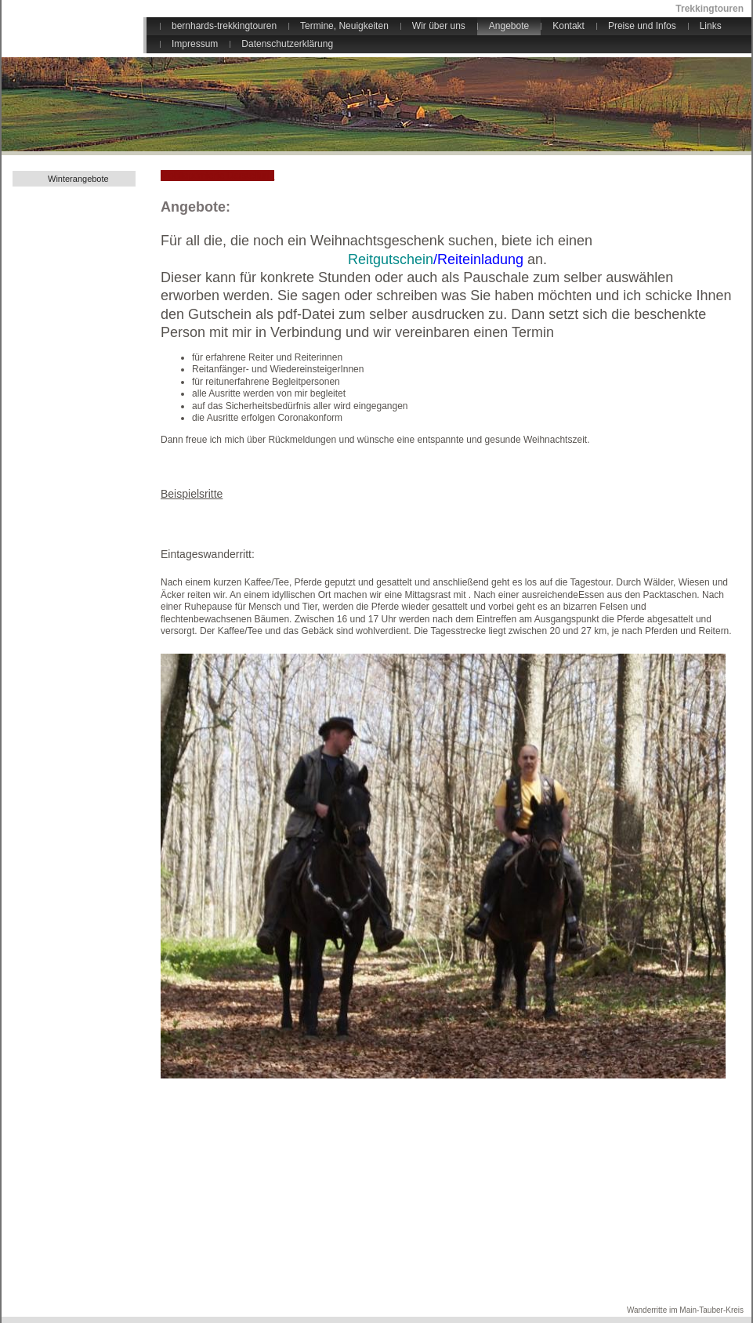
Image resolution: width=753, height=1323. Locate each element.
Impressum (195, 43)
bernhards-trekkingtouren (224, 25)
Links (711, 25)
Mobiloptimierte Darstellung (217, 175)
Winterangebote (78, 178)
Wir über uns (438, 25)
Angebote (509, 25)
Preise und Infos (642, 25)
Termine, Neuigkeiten (344, 25)
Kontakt (568, 25)
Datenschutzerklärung (287, 43)
